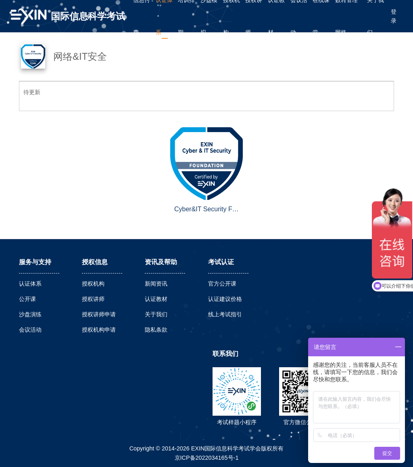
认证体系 (30, 283)
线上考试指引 (225, 314)
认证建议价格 (225, 299)
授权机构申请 (99, 329)
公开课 (27, 299)
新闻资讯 (156, 283)
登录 (393, 16)
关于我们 (156, 314)
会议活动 (30, 329)
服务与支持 (35, 262)
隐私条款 (156, 329)
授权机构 (93, 283)
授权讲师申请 (99, 314)
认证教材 (156, 299)
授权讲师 (93, 299)
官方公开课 (222, 283)
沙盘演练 (30, 314)
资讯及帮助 (161, 262)
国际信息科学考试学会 (88, 21)
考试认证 (221, 262)
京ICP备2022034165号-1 (207, 457)
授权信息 (95, 262)
